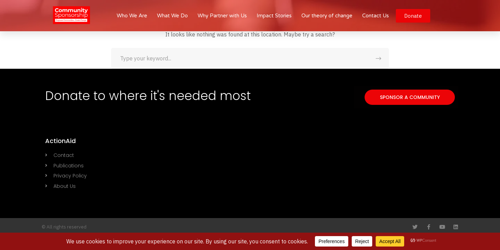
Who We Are (132, 15)
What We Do (172, 15)
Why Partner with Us (222, 15)
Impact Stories (274, 15)
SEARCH (378, 58)
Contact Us (375, 15)
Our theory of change (326, 15)
